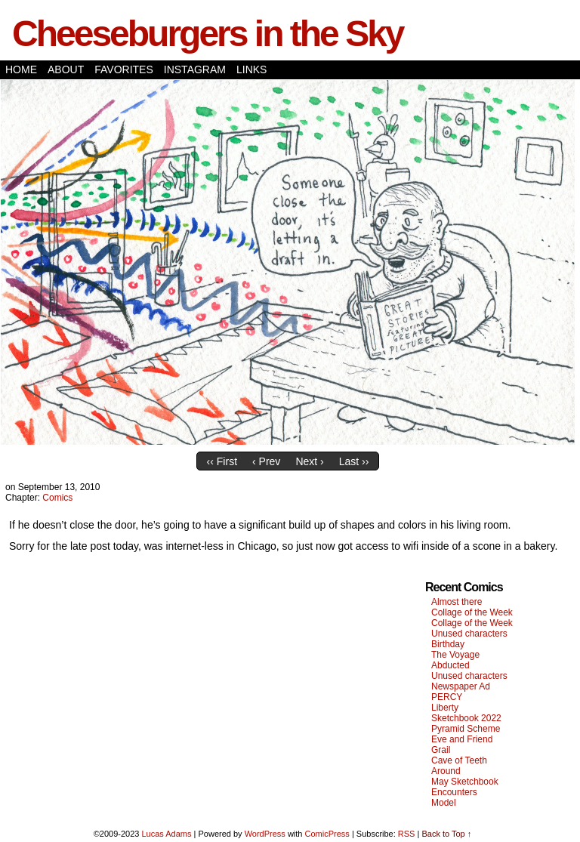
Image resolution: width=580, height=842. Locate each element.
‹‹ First (222, 461)
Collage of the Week (472, 612)
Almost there (456, 602)
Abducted (450, 665)
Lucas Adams (166, 833)
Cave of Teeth (459, 760)
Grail (440, 750)
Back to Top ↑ (446, 833)
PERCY (446, 697)
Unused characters (469, 633)
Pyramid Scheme (465, 728)
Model (443, 802)
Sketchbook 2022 (466, 718)
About (66, 69)
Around (446, 771)
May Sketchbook (464, 781)
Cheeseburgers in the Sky (207, 34)
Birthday (447, 644)
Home (21, 69)
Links (251, 69)
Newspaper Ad (460, 686)
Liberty (444, 707)
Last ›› (354, 461)
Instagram (195, 69)
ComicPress (327, 833)
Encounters (454, 792)
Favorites (123, 69)
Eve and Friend (461, 739)
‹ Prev (266, 461)
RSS (406, 833)
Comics (57, 497)
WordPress (265, 833)
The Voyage (455, 654)
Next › (309, 461)
